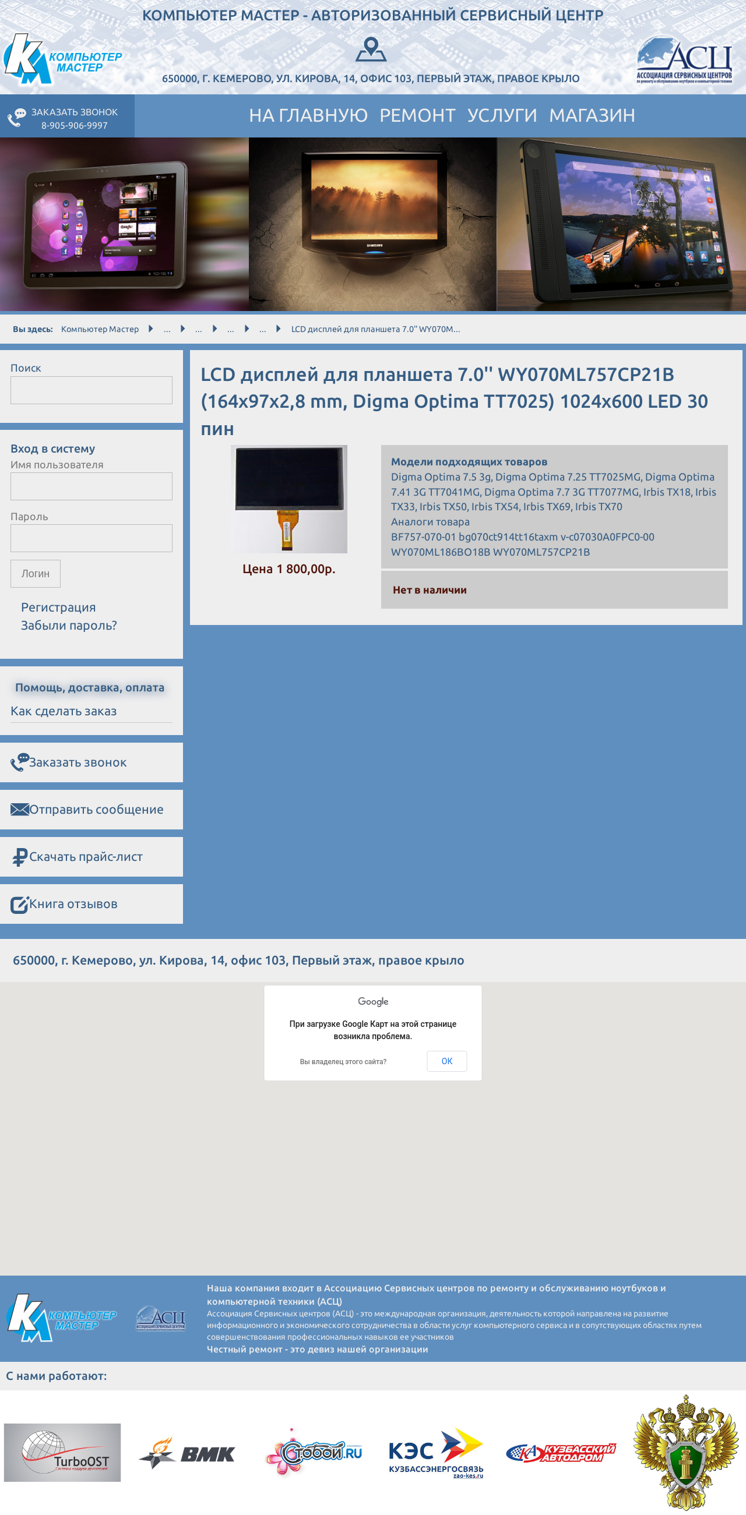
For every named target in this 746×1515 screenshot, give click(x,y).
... (167, 329)
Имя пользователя (57, 464)
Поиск (25, 367)
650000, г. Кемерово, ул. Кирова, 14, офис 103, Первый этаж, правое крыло (371, 58)
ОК (447, 1061)
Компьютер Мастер (100, 329)
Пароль (29, 516)
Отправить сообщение (87, 809)
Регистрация (58, 608)
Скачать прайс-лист (76, 857)
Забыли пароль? (69, 625)
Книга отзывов (64, 904)
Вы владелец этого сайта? (343, 1062)
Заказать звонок (68, 762)
